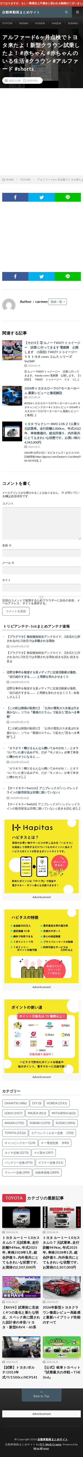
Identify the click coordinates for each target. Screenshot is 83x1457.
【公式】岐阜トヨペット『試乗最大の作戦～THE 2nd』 (62, 1372)
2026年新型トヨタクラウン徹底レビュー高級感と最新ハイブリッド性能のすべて (62, 1314)
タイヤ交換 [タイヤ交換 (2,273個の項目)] (17, 1152)
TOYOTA (7, 23)
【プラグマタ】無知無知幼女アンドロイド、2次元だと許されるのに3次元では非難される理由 (43, 639)
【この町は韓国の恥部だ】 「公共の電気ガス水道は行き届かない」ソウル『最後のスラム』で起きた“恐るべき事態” (43, 712)
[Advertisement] (41, 131)
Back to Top (41, 1396)
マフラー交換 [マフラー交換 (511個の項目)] (50, 1162)
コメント (8, 503)
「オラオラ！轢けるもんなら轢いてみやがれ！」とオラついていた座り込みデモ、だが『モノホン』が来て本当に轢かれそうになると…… (43, 752)
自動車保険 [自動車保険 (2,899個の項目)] (47, 1172)
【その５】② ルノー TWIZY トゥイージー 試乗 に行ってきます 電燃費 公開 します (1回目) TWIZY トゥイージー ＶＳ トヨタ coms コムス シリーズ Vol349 (52, 352)
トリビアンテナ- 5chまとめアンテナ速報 (36, 626)
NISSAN (23, 23)
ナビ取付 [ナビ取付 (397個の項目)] (43, 1152)
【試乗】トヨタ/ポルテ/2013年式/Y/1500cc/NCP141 (20, 1372)
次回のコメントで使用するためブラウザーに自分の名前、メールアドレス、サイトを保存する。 (41, 602)
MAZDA (56, 23)
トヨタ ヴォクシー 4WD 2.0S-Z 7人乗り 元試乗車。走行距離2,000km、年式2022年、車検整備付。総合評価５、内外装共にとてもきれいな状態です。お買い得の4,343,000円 (52, 433)
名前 (7, 545)
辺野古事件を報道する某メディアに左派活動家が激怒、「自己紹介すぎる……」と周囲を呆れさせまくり (43, 674)
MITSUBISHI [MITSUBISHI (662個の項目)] (64, 1113)
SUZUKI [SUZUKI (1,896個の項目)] (65, 1123)
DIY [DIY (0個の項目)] (36, 1103)
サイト (6, 580)
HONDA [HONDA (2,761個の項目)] (57, 1103)
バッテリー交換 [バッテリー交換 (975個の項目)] (19, 1162)
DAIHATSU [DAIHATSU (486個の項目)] (16, 1103)
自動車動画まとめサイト (52, 1439)
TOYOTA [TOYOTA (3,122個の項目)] (15, 1133)
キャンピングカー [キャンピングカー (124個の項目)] (20, 1143)
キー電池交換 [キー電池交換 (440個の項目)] (55, 1143)
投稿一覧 (56, 301)
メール (8, 562)
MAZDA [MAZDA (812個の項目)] (37, 1113)
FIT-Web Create (51, 1444)
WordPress (41, 1448)
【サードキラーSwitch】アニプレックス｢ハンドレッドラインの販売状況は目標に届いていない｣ (42, 790)
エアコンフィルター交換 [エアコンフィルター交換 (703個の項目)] (52, 1133)
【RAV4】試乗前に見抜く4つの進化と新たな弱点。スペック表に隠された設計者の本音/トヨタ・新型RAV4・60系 (21, 1317)
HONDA (40, 23)
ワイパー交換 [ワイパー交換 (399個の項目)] (17, 1172)
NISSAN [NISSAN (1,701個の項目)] (14, 1123)
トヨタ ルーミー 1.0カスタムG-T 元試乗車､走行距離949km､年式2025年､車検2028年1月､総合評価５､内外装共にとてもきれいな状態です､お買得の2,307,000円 (21, 1252)
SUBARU (73, 23)
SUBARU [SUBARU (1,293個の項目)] (40, 1123)
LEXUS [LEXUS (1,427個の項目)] (13, 1113)
